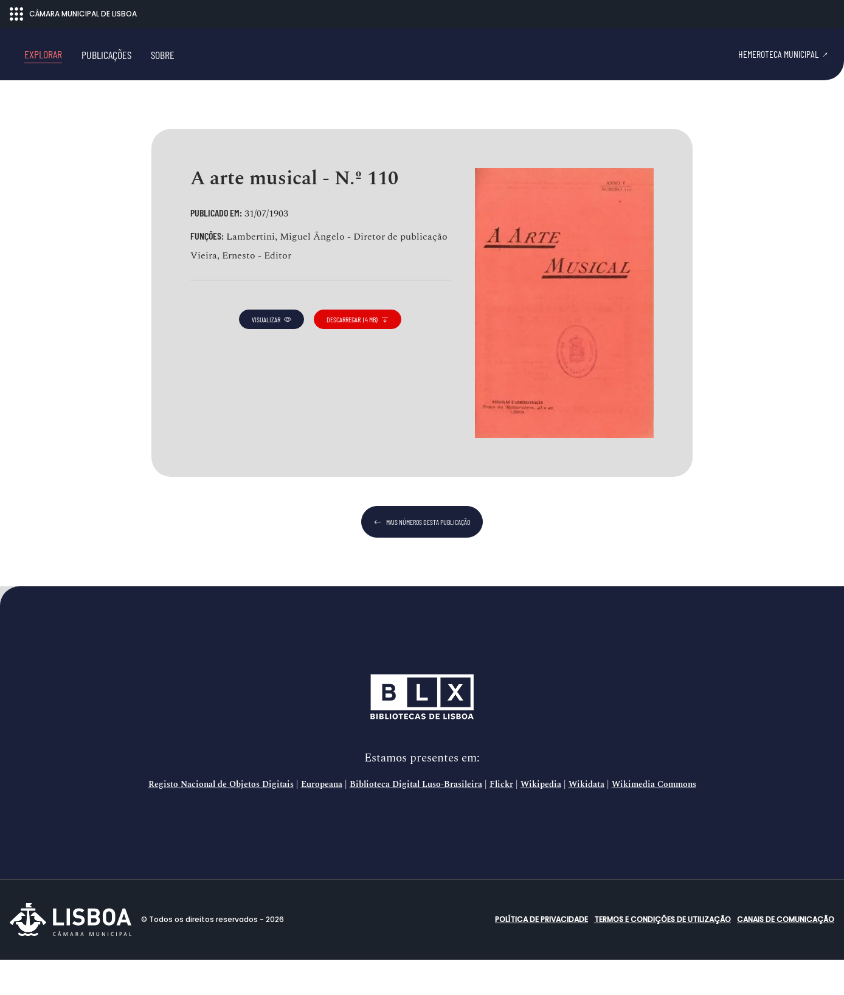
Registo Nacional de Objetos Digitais (221, 820)
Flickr (501, 820)
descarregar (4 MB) (358, 354)
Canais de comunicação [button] (785, 954)
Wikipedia (541, 820)
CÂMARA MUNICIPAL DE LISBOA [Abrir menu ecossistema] (73, 14)
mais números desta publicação (422, 557)
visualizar (271, 354)
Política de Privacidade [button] (541, 954)
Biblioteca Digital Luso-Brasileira (416, 820)
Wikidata (586, 820)
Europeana (321, 820)
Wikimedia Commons (654, 820)
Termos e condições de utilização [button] (662, 954)
